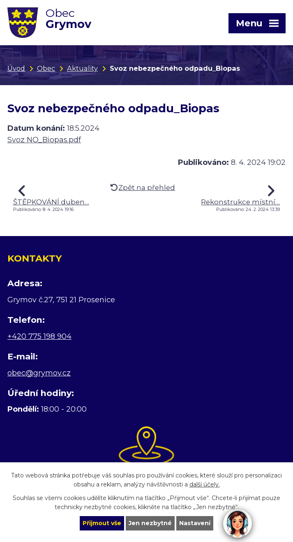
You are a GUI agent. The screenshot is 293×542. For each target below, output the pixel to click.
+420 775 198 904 (39, 336)
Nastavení (194, 523)
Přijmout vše (102, 523)
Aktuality (82, 68)
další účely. (204, 485)
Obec (46, 68)
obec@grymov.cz (39, 373)
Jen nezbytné (150, 523)
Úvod (16, 68)
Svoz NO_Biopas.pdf (44, 139)
